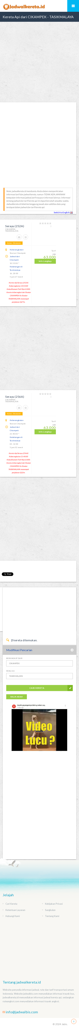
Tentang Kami (52, 916)
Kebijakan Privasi (54, 903)
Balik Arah (16, 697)
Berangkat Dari (14, 658)
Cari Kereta (36, 688)
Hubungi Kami (13, 916)
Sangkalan (50, 910)
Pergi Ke (10, 671)
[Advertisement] (39, 61)
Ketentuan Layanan (15, 910)
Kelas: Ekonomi (14, 243)
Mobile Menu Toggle (73, 6)
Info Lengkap (45, 261)
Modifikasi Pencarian (19, 650)
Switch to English (63, 212)
